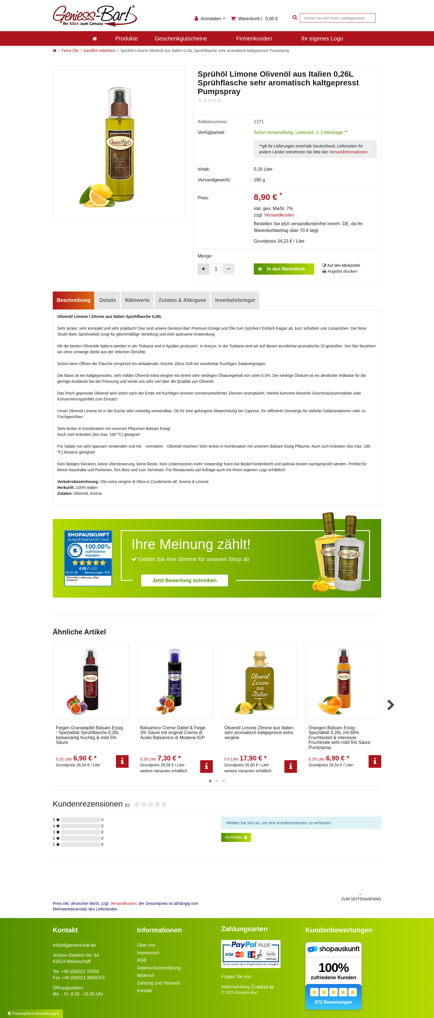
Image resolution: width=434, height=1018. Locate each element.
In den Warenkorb (281, 269)
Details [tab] (107, 300)
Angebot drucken (340, 271)
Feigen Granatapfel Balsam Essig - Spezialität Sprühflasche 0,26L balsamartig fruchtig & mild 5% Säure (89, 735)
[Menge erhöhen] (203, 269)
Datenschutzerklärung (159, 967)
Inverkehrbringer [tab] (235, 300)
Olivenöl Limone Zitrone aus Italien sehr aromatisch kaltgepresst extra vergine (258, 732)
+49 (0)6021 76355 (80, 971)
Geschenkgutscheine (181, 38)
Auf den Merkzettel (341, 265)
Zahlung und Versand (158, 983)
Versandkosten (279, 215)
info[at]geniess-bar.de (74, 945)
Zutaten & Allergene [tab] (182, 300)
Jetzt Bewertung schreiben (184, 580)
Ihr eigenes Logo (322, 38)
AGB (142, 960)
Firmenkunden (254, 38)
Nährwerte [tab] (137, 300)
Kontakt (144, 990)
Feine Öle (70, 50)
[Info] (122, 761)
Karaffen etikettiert (99, 50)
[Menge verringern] (228, 269)
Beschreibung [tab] (73, 300)
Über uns (146, 945)
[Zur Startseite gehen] (54, 50)
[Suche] (294, 17)
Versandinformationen (348, 152)
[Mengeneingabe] (216, 269)
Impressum (148, 952)
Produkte (126, 38)
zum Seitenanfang (301, 896)
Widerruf (145, 975)
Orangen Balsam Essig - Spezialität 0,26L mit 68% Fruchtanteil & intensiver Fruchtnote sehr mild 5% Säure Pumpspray (340, 737)
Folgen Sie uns (236, 976)
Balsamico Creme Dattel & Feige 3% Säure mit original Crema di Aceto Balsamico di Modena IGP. (172, 732)
